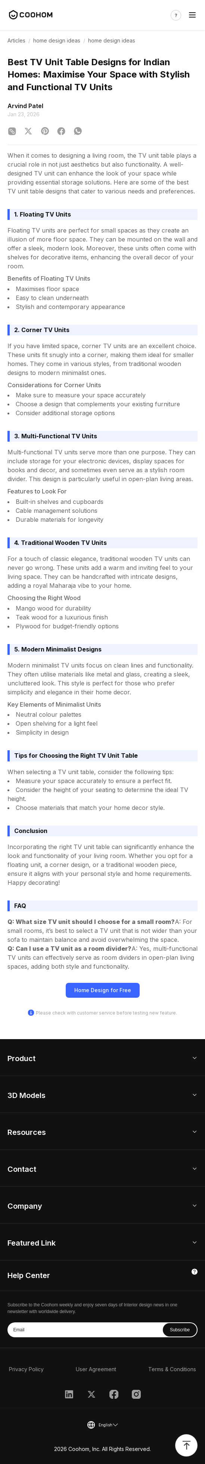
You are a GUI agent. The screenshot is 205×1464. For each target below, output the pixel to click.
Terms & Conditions (172, 1369)
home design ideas (56, 40)
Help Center (28, 1275)
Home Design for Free (102, 990)
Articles (16, 40)
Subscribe (180, 1329)
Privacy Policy (26, 1369)
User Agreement (96, 1369)
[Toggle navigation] (192, 15)
